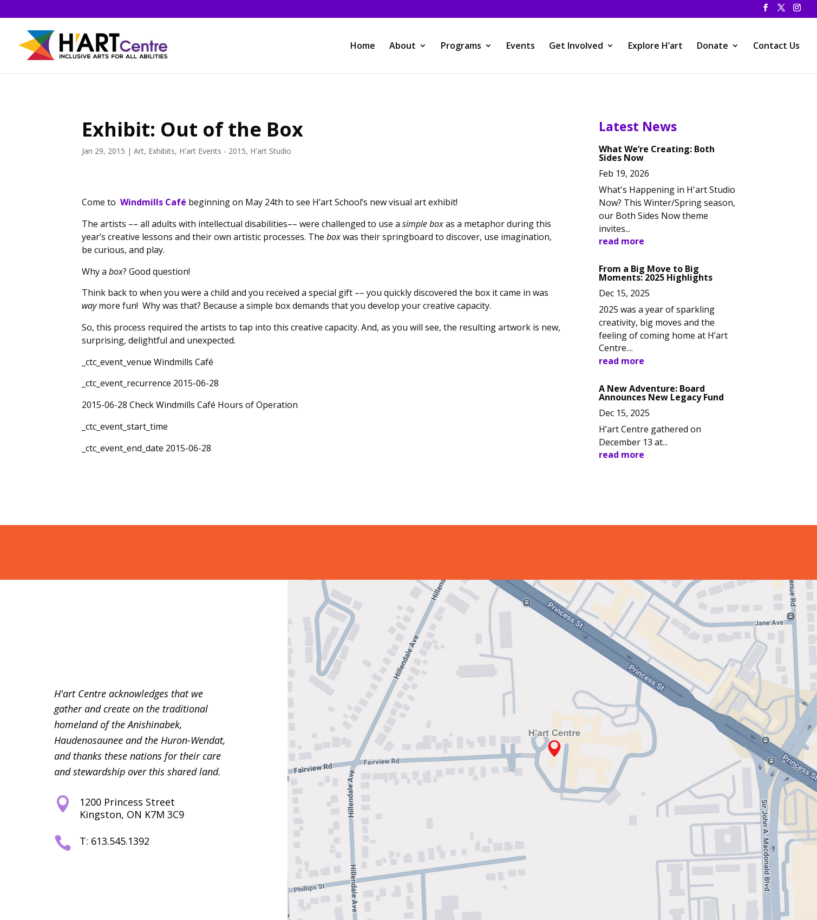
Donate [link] (712, 46)
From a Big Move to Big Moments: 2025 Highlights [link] (656, 273)
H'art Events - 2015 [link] (212, 151)
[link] (95, 44)
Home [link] (362, 46)
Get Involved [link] (576, 46)
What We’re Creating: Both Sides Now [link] (657, 153)
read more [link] (621, 241)
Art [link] (139, 151)
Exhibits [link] (161, 151)
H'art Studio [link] (270, 151)
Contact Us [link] (776, 46)
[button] (765, 11)
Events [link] (520, 46)
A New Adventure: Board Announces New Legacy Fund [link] (661, 393)
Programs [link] (461, 46)
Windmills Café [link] (153, 202)
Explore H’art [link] (655, 46)
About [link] (402, 46)
